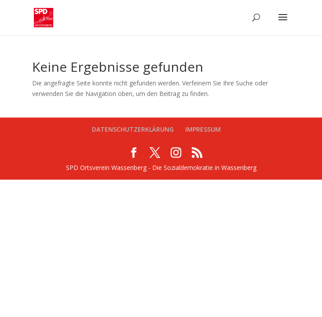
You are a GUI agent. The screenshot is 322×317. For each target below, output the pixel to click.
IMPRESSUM (203, 129)
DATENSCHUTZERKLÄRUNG (133, 129)
